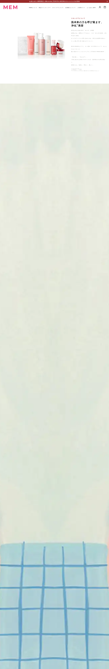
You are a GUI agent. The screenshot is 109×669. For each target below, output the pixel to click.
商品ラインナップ (44, 7)
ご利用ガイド (81, 7)
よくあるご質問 (91, 7)
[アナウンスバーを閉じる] (107, 1)
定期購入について (70, 7)
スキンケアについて (58, 7)
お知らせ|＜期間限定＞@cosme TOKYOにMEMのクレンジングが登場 (54, 1)
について (33, 7)
